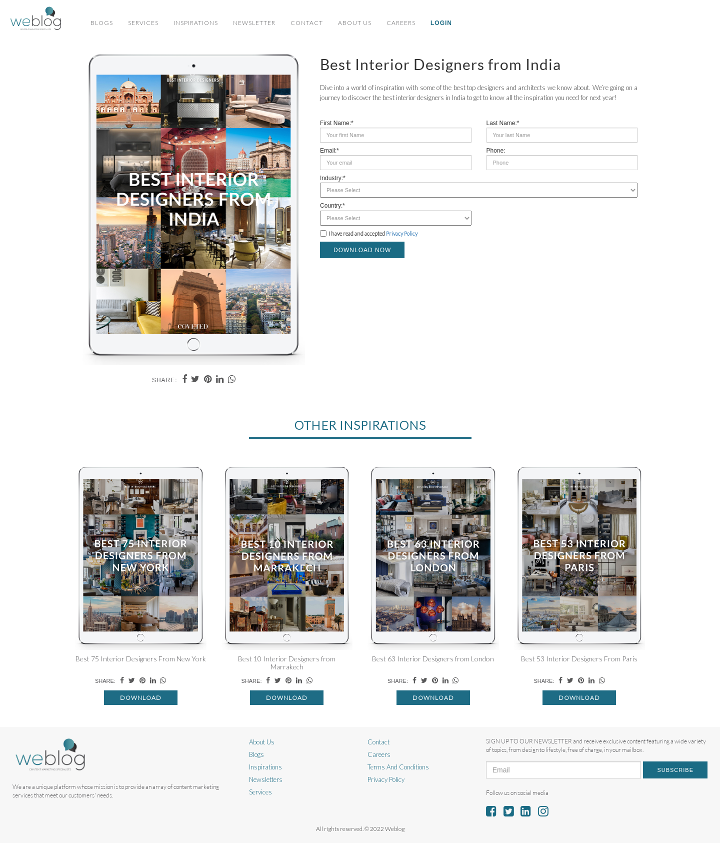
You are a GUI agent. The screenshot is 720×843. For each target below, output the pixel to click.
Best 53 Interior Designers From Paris (579, 658)
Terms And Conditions (398, 767)
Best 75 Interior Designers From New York (141, 658)
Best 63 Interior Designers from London (433, 658)
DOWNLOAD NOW (362, 250)
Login (441, 23)
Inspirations (196, 23)
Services (143, 23)
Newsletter (254, 23)
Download (141, 697)
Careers (401, 23)
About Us (355, 23)
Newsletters (265, 779)
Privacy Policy (402, 233)
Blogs (101, 23)
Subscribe (675, 770)
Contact (306, 23)
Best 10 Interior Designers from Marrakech (287, 662)
